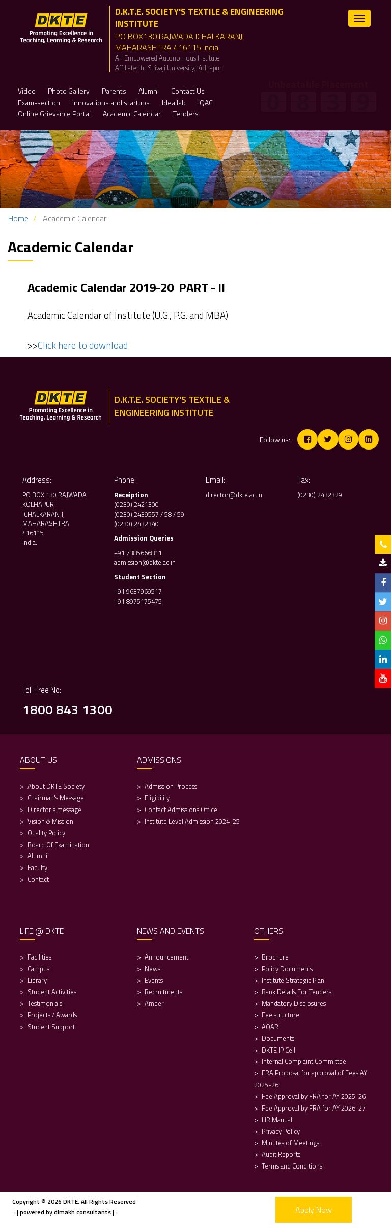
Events (154, 980)
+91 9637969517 (138, 591)
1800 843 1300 (67, 710)
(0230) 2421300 (136, 504)
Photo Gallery (69, 90)
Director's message (54, 809)
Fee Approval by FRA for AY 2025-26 (314, 1096)
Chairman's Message (55, 798)
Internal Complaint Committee (304, 1061)
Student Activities (51, 991)
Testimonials (44, 1003)
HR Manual (277, 1120)
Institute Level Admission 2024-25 (192, 821)
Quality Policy (46, 833)
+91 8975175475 (138, 601)
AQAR (271, 1027)
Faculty (37, 867)
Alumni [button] (148, 90)
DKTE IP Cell (278, 1050)
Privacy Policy (281, 1131)
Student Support (51, 1027)
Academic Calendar (132, 113)
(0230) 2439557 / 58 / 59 (149, 514)
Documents (278, 1038)
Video (27, 90)
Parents (114, 90)
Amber (154, 1003)
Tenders (186, 113)
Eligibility (158, 798)
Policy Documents (287, 969)
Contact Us (188, 90)
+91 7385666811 (138, 553)
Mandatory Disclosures (294, 1003)
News (152, 969)
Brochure (275, 957)
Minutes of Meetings (290, 1142)
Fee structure (280, 1015)
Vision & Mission (50, 821)
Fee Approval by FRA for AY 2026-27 (314, 1108)
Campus (38, 969)
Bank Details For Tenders (296, 991)
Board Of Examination (58, 845)
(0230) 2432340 (136, 524)
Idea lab (174, 102)
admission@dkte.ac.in (145, 562)
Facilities (39, 957)
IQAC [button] (205, 102)
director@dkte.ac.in (234, 495)
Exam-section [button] (39, 102)
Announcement (166, 957)
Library (37, 980)
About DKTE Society (56, 786)
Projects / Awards (52, 1015)
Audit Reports (281, 1154)
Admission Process (171, 786)
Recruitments (163, 991)
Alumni (37, 856)
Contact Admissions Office (181, 809)
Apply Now (313, 1210)
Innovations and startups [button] (111, 102)
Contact (38, 879)
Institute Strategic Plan (293, 980)
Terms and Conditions (292, 1166)
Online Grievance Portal (54, 113)
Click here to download (83, 345)
